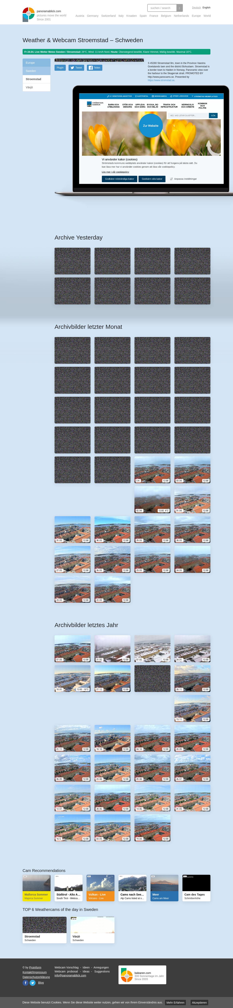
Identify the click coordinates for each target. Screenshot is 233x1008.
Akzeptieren (199, 1002)
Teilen (97, 131)
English (206, 7)
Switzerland (108, 15)
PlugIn (60, 131)
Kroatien (131, 15)
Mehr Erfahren (175, 1002)
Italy (121, 15)
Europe (196, 15)
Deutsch (196, 7)
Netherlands (181, 15)
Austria (80, 15)
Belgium (166, 15)
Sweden (31, 71)
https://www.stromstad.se (161, 123)
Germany (93, 15)
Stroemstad (33, 79)
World (207, 15)
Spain (143, 15)
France (153, 15)
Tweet (79, 131)
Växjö (29, 87)
